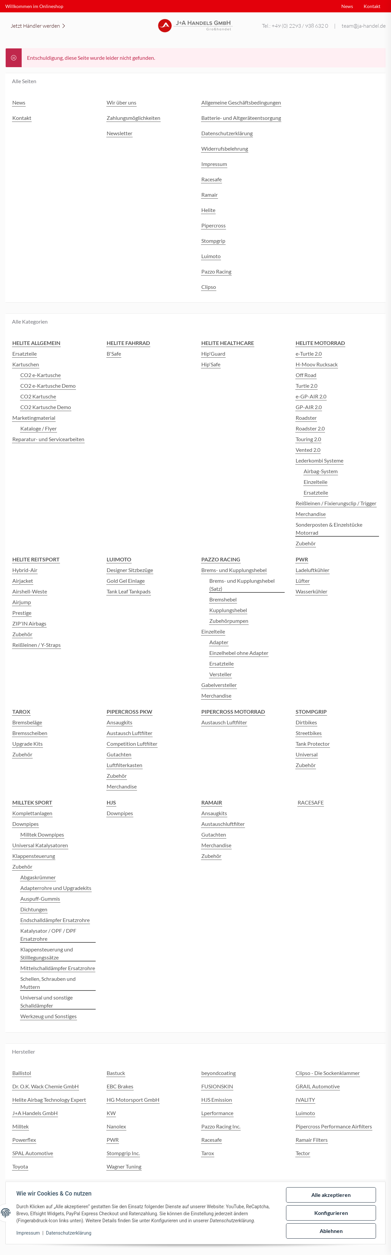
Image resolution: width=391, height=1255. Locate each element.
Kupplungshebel (228, 610)
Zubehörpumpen (228, 620)
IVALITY (305, 1099)
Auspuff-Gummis (40, 898)
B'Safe (114, 353)
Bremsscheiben (29, 733)
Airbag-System (321, 471)
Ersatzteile (24, 353)
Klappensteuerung (33, 856)
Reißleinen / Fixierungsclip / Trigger (336, 503)
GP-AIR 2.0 (309, 407)
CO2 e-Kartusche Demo (48, 385)
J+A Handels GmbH (35, 1113)
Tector (303, 1153)
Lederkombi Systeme (319, 460)
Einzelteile (315, 482)
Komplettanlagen (32, 813)
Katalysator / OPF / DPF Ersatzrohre (48, 934)
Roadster (306, 417)
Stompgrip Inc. (123, 1153)
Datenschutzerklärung (68, 1233)
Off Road (306, 375)
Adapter (218, 642)
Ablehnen (331, 1231)
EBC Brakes (120, 1086)
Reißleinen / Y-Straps (36, 645)
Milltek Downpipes (42, 834)
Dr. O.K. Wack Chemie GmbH (45, 1086)
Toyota (20, 1166)
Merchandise (311, 514)
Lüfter (303, 580)
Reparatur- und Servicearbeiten (48, 439)
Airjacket (22, 580)
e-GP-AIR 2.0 (311, 396)
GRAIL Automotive (318, 1086)
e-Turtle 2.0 (309, 353)
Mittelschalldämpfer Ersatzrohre (57, 968)
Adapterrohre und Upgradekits (55, 888)
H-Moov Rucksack (317, 364)
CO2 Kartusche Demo (45, 407)
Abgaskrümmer (38, 877)
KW (111, 1113)
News (347, 6)
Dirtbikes (306, 722)
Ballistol (21, 1073)
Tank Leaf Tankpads (129, 591)
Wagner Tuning (124, 1166)
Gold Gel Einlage (126, 580)
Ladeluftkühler (312, 570)
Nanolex (116, 1126)
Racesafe (211, 1139)
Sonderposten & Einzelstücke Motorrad (329, 528)
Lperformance (217, 1113)
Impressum (28, 1233)
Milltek (20, 1126)
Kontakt (372, 6)
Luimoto (305, 1113)
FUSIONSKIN (217, 1086)
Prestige (21, 612)
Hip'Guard (213, 353)
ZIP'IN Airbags (29, 623)
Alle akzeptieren (331, 1195)
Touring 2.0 (308, 439)
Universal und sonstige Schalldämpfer (46, 1001)
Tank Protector (313, 743)
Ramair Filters (312, 1139)
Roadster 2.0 (310, 428)
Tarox (207, 1153)
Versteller (220, 674)
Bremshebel (223, 599)
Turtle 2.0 (306, 385)
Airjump (21, 602)
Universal (307, 754)
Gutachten (119, 754)
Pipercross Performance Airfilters (334, 1126)
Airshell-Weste (29, 591)
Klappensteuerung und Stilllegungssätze (46, 953)
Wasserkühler (311, 591)
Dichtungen (33, 909)
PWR (113, 1139)
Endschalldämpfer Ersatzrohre (55, 920)
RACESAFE (311, 802)
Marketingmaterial (33, 417)
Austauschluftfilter (223, 824)
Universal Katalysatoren (40, 845)
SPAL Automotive (32, 1153)
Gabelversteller (219, 685)
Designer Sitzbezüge (130, 570)
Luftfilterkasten (124, 765)
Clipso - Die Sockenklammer (328, 1073)
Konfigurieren (331, 1213)
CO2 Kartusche (38, 396)
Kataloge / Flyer (38, 428)
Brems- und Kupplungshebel (234, 570)
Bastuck (116, 1073)
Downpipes (25, 824)
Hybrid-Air (24, 570)
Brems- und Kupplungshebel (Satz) (242, 584)
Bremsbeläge (27, 722)
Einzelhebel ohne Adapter (238, 653)
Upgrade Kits (27, 743)
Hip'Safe (210, 364)
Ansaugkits (119, 722)
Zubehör (306, 543)
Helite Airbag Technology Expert (49, 1099)
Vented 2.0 (308, 449)
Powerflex (24, 1139)
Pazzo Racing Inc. (220, 1126)
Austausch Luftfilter (129, 733)
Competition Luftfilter (132, 743)
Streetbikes (309, 733)
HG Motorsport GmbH (133, 1099)
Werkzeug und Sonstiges (48, 1016)
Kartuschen (25, 364)
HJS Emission (216, 1099)
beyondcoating (218, 1073)
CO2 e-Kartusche (40, 375)
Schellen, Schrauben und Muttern (48, 982)
